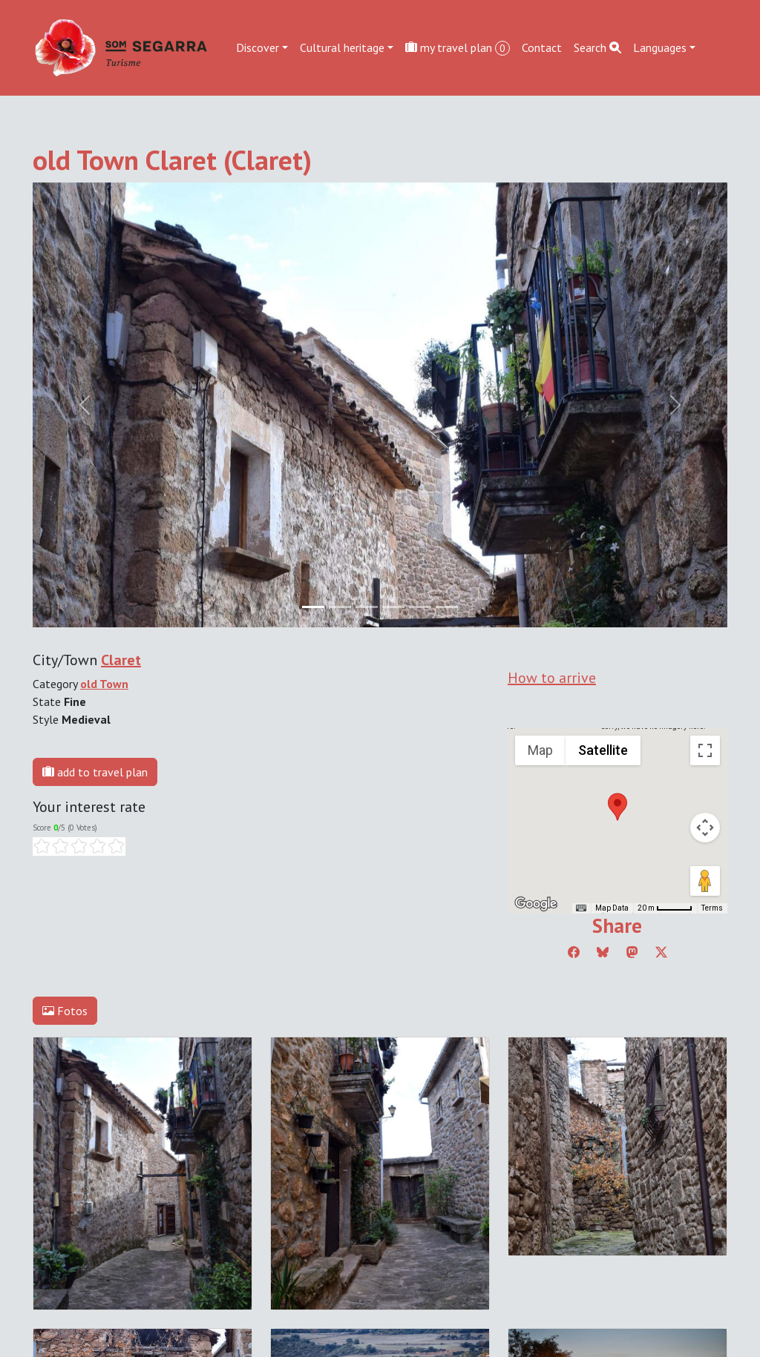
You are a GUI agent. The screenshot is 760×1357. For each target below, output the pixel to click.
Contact (542, 47)
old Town (104, 683)
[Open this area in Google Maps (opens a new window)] (535, 904)
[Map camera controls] (705, 827)
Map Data (612, 908)
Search (597, 47)
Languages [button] (660, 47)
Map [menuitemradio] (540, 750)
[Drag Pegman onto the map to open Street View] (705, 881)
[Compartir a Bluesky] (603, 952)
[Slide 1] (340, 606)
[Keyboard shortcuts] (581, 908)
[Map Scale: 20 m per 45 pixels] (665, 908)
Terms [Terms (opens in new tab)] (712, 908)
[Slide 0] (313, 606)
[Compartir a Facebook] (574, 952)
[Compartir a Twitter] (661, 952)
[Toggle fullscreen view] (705, 750)
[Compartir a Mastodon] (632, 952)
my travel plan (457, 48)
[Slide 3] (393, 606)
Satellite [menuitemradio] (603, 750)
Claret (121, 660)
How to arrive (552, 677)
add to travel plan (95, 772)
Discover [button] (257, 47)
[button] (617, 807)
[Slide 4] (420, 606)
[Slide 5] (447, 606)
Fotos (65, 1010)
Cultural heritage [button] (342, 47)
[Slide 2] (367, 606)
